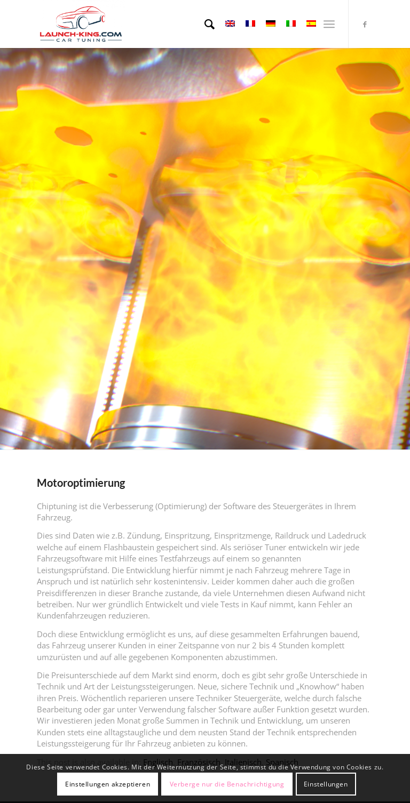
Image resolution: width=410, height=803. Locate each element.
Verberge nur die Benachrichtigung (227, 784)
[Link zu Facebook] (365, 24)
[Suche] (204, 24)
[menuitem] (204, 24)
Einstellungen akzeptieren (107, 784)
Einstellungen (326, 784)
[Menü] (329, 24)
